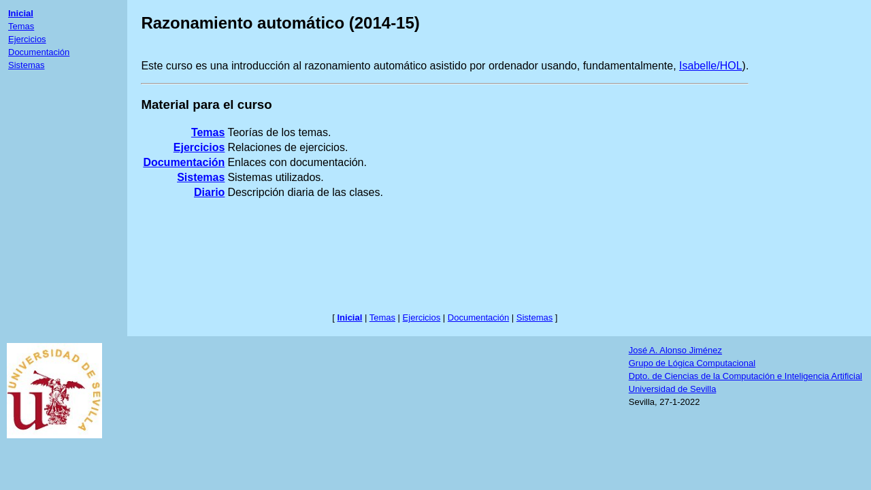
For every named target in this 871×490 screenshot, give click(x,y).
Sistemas (26, 65)
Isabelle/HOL (710, 65)
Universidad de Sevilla (673, 389)
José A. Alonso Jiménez (675, 350)
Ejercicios (27, 39)
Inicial (20, 13)
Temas (21, 26)
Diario (209, 192)
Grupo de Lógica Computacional (692, 363)
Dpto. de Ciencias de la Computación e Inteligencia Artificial (745, 376)
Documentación (38, 52)
